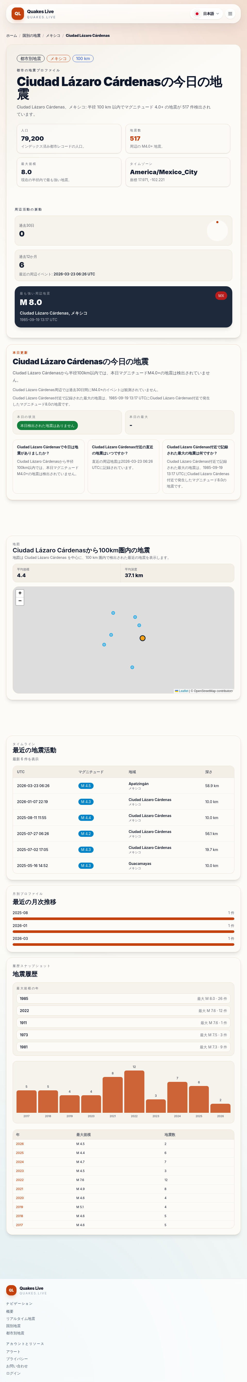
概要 (9, 1311)
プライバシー (17, 1358)
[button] (20, 593)
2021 (19, 1189)
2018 (19, 1216)
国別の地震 (31, 35)
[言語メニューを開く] (206, 13)
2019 (19, 1207)
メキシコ (53, 35)
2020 (20, 1198)
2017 (19, 1225)
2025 (20, 1153)
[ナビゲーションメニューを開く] (230, 14)
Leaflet (181, 691)
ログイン (13, 1373)
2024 (20, 1162)
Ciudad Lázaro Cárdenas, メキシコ (53, 313)
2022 (20, 1180)
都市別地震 (30, 58)
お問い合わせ (17, 1366)
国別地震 (13, 1326)
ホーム (11, 35)
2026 (20, 1144)
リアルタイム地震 (20, 1318)
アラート (13, 1351)
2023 (20, 1171)
